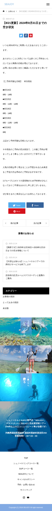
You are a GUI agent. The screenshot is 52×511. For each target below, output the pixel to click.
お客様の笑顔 (8, 296)
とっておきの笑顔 (10, 302)
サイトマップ (26, 490)
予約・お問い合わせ (26, 484)
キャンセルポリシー (26, 479)
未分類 (6, 308)
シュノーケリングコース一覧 (26, 463)
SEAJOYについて (26, 474)
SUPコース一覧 (26, 469)
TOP (26, 458)
